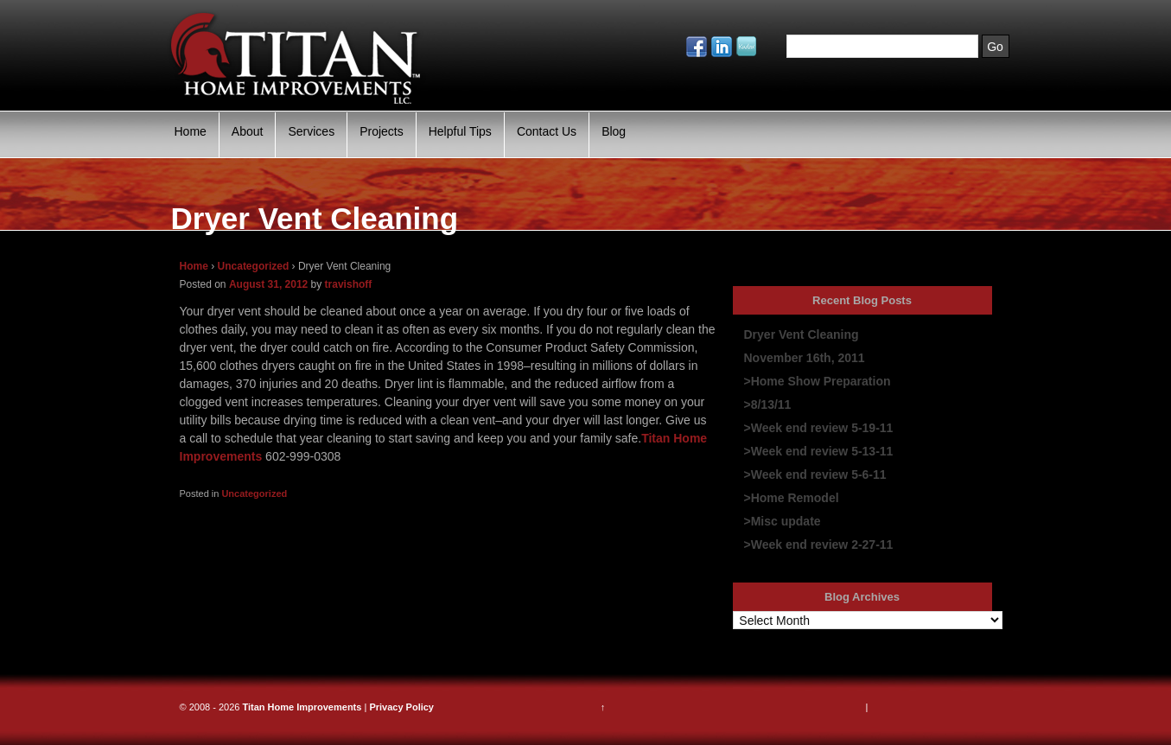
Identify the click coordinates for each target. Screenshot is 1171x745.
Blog (613, 131)
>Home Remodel (791, 498)
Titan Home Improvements (301, 707)
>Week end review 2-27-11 (819, 544)
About (248, 131)
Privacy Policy (401, 707)
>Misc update (782, 521)
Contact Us (546, 131)
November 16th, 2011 (804, 358)
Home (191, 131)
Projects (382, 131)
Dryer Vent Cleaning (801, 334)
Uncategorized (254, 266)
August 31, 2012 (268, 284)
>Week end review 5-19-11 (819, 428)
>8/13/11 (768, 404)
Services (311, 131)
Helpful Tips (460, 131)
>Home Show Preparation (817, 381)
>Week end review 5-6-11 (815, 474)
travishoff (348, 284)
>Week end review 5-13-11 (819, 451)
